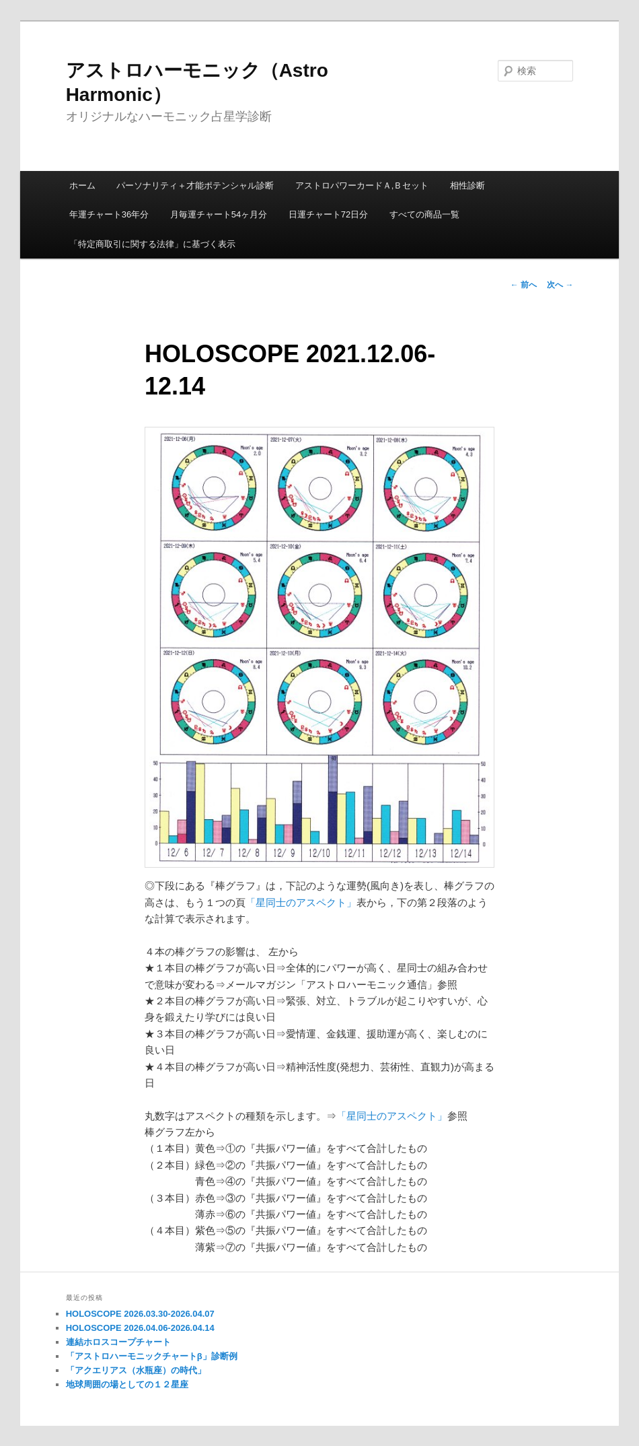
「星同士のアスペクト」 (301, 902)
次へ (560, 284)
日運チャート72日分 (328, 214)
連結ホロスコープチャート (118, 1342)
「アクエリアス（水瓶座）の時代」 (136, 1370)
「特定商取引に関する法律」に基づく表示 (152, 244)
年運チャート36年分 (109, 214)
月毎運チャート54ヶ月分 (218, 214)
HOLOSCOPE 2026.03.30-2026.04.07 (140, 1314)
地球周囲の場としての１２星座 (127, 1384)
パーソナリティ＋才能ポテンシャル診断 (195, 185)
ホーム (82, 185)
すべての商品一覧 (424, 214)
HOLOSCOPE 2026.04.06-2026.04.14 (140, 1328)
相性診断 (467, 185)
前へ (524, 284)
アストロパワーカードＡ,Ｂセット (362, 185)
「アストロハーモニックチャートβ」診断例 (151, 1356)
